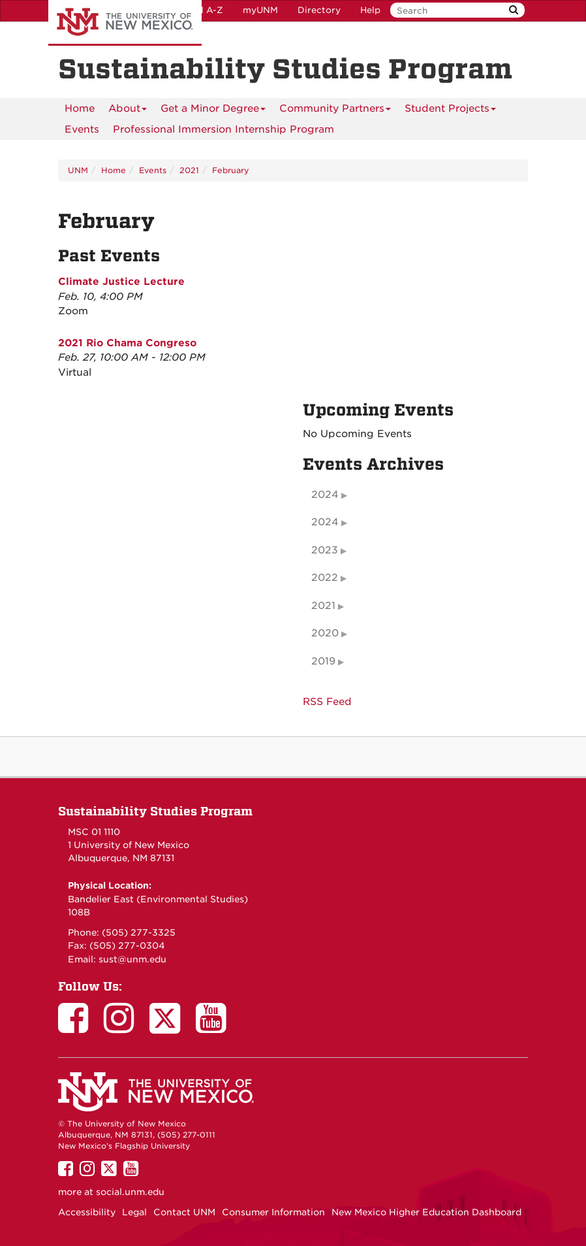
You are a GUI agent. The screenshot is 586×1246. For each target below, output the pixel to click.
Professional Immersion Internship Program (223, 129)
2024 (325, 494)
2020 (325, 633)
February (230, 170)
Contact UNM (184, 1212)
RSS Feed (327, 702)
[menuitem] (79, 108)
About (127, 111)
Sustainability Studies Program (155, 811)
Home (80, 108)
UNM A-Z (202, 10)
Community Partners (335, 111)
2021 (189, 170)
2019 (323, 661)
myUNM (260, 10)
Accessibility (87, 1212)
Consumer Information (273, 1212)
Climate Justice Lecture (121, 281)
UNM (78, 170)
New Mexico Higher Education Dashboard (426, 1212)
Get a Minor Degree (213, 111)
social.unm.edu (130, 1192)
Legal (134, 1212)
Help (370, 10)
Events (82, 129)
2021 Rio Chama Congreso (127, 343)
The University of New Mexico (125, 23)
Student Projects (450, 111)
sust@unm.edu (132, 959)
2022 (324, 577)
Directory (319, 10)
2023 (324, 550)
